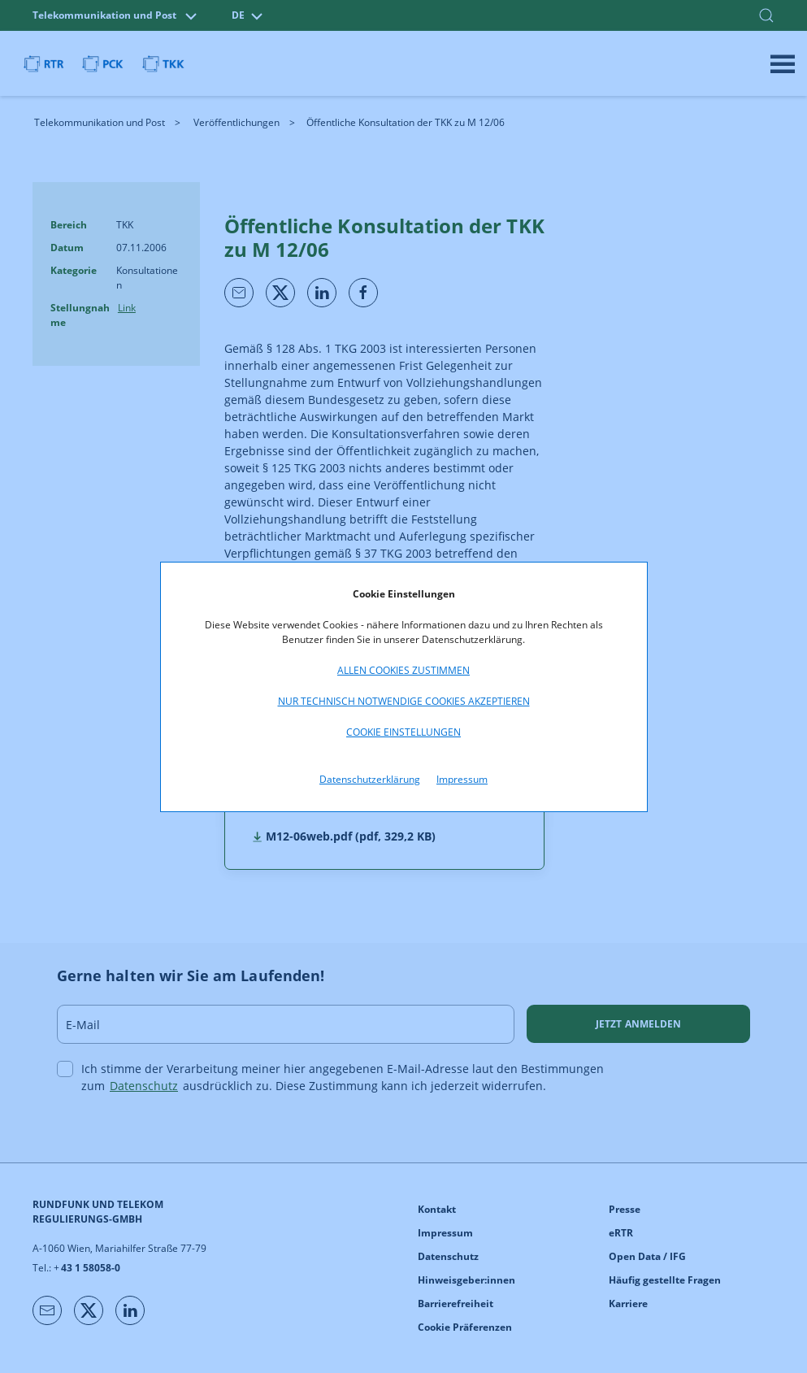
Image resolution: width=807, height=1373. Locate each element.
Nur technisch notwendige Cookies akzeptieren (404, 701)
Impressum (462, 779)
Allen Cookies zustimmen (403, 670)
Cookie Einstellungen (403, 732)
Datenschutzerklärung (369, 779)
